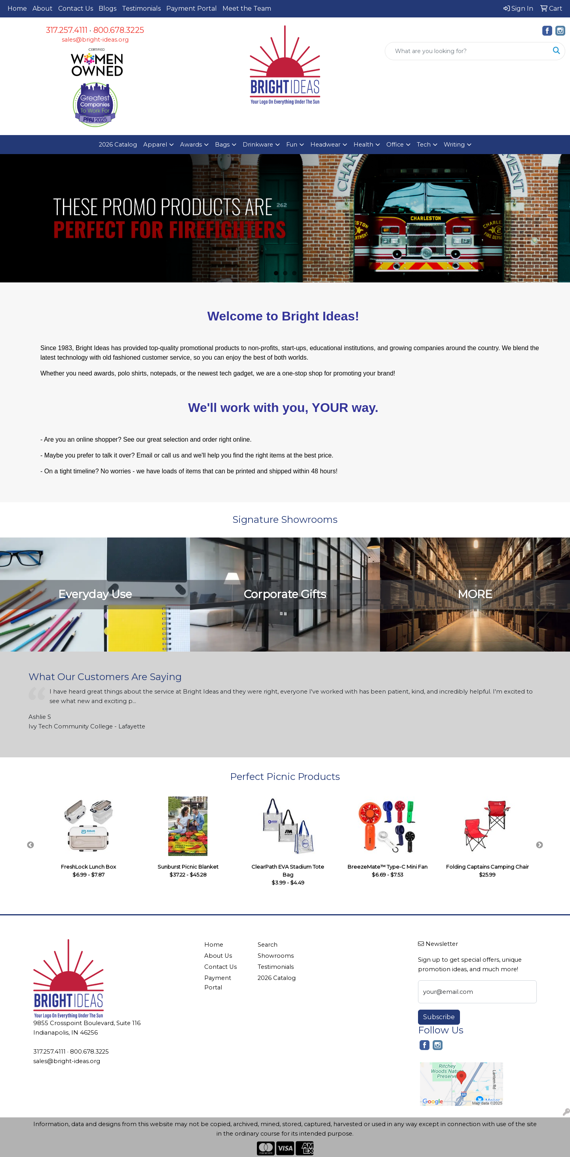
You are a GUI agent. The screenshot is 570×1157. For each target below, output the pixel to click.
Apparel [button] (155, 144)
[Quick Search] (467, 51)
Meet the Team (246, 8)
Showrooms (276, 955)
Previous (30, 845)
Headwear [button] (325, 144)
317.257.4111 (66, 30)
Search (267, 944)
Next (539, 845)
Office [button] (395, 144)
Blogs (107, 8)
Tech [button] (424, 144)
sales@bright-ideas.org (95, 39)
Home (17, 8)
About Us (218, 955)
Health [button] (363, 144)
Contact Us (75, 8)
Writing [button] (454, 144)
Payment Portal (191, 8)
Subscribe (439, 1017)
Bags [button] (222, 144)
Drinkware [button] (258, 144)
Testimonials (141, 8)
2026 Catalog (118, 144)
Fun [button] (291, 144)
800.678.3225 (118, 30)
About (42, 8)
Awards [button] (191, 144)
